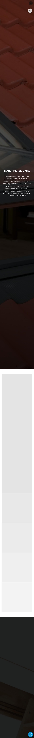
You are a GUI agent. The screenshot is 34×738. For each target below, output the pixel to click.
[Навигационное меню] (31, 3)
